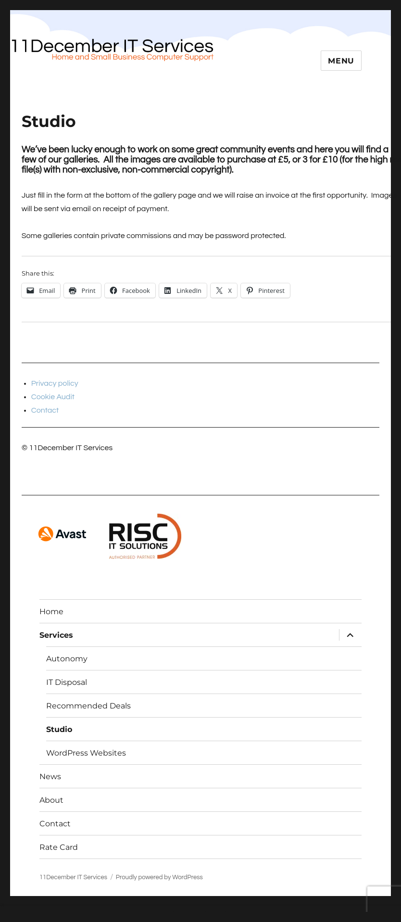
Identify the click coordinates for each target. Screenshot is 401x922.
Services (56, 635)
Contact (45, 410)
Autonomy (67, 658)
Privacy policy (54, 383)
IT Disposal (66, 682)
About (51, 800)
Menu (341, 60)
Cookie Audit (53, 397)
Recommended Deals (88, 705)
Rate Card (58, 847)
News (50, 776)
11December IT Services (73, 877)
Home (51, 611)
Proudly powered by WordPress (159, 877)
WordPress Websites (86, 753)
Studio (59, 729)
